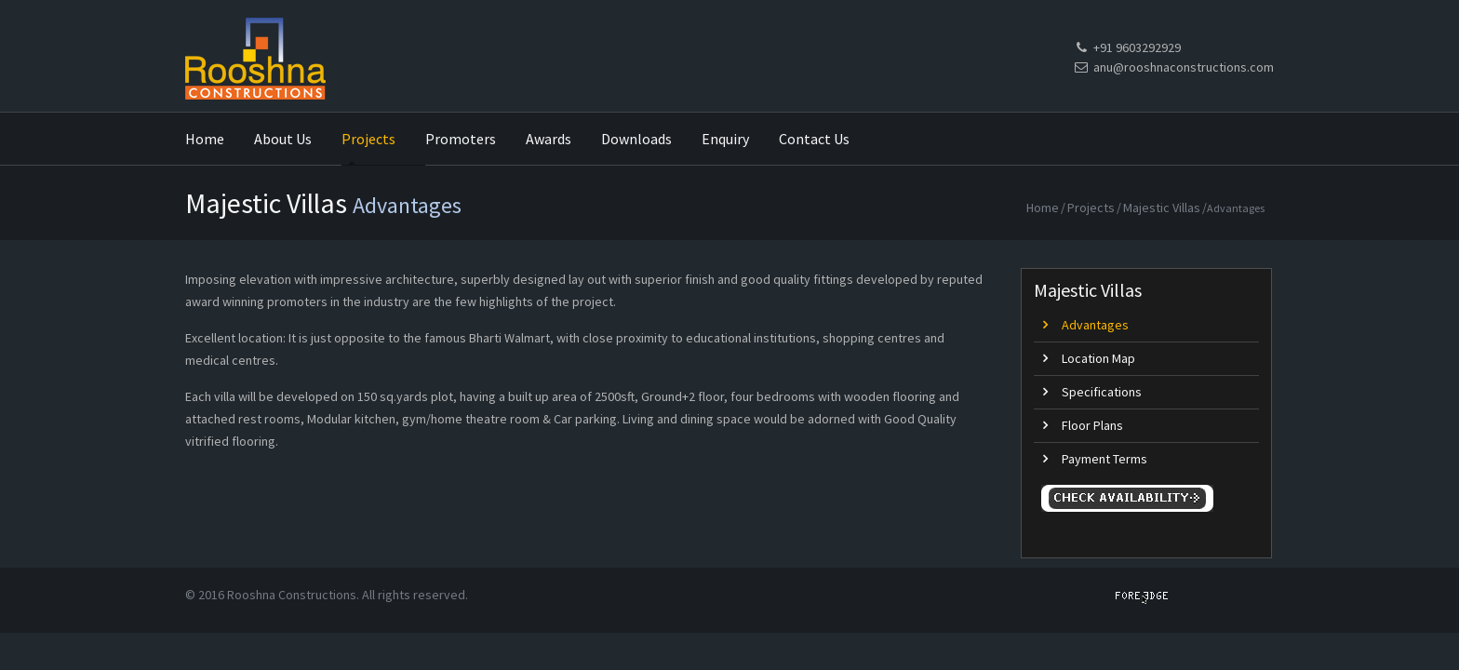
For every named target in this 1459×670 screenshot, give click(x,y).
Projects (1091, 207)
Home (1042, 207)
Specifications (1102, 391)
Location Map (1098, 358)
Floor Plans (1092, 425)
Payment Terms (1104, 458)
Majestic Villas (1161, 207)
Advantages (1095, 324)
